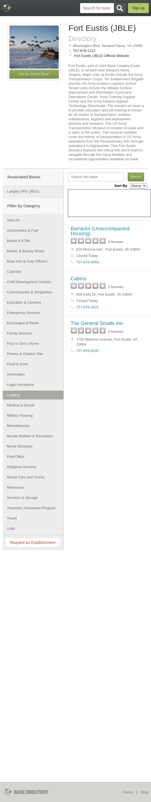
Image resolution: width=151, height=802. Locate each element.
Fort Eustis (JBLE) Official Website (101, 56)
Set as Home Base (34, 74)
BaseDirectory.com (7, 8)
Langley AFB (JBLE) (23, 191)
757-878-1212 (84, 51)
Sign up (138, 8)
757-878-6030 (87, 351)
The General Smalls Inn (97, 323)
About (127, 792)
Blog (144, 792)
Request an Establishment (32, 542)
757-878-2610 (87, 307)
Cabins (78, 278)
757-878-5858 (87, 262)
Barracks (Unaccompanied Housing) (100, 231)
